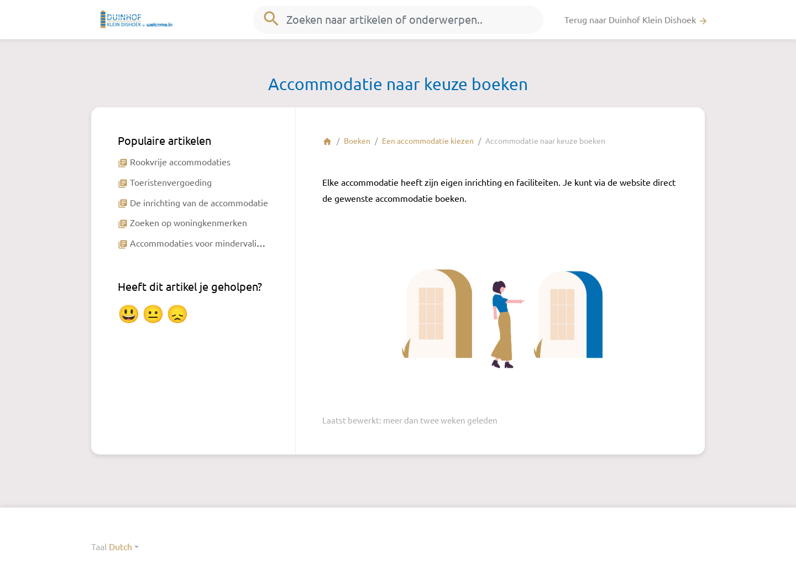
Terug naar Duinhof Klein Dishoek (636, 20)
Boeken (357, 140)
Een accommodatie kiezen (428, 140)
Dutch (120, 546)
